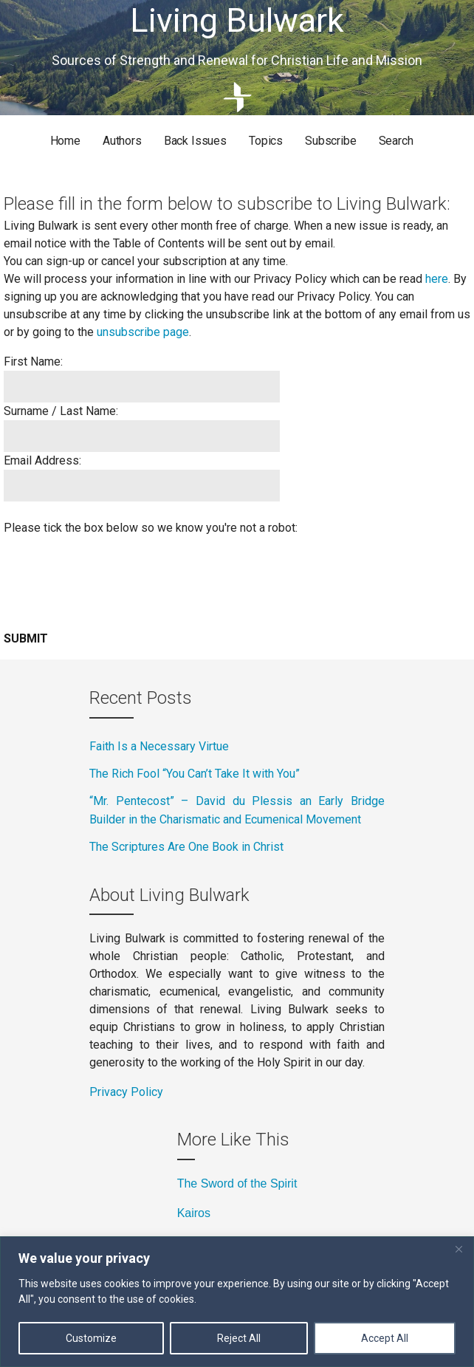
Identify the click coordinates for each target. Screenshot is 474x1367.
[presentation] (116, 577)
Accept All (384, 1338)
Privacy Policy (126, 1092)
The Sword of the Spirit (237, 1183)
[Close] (458, 1249)
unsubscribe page (143, 332)
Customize (91, 1338)
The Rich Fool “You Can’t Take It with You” (194, 774)
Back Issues (195, 141)
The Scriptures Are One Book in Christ (187, 847)
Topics (266, 141)
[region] (237, 1301)
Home (65, 141)
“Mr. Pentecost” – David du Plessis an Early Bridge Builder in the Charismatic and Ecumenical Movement (237, 810)
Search (396, 141)
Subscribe (331, 141)
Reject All (239, 1338)
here (436, 279)
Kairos (193, 1213)
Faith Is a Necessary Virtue (160, 746)
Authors (122, 141)
